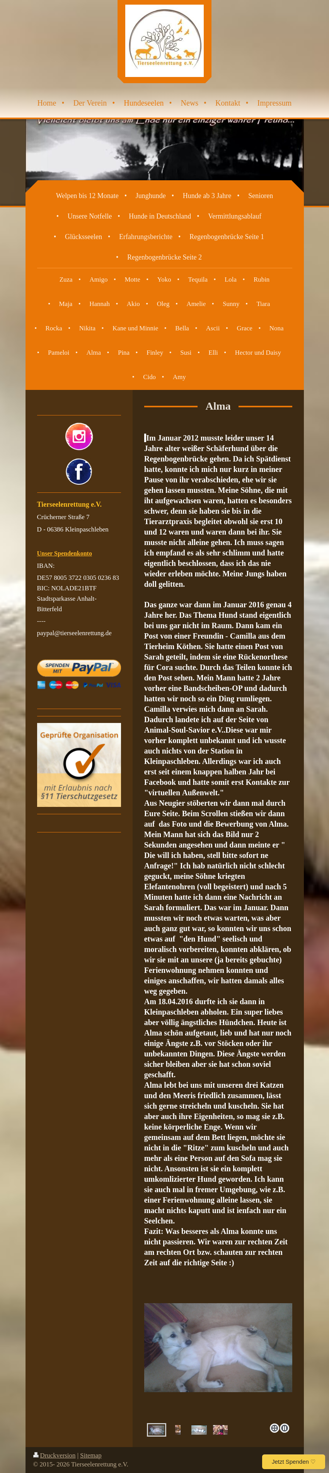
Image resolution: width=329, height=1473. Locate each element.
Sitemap (90, 1455)
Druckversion (54, 1455)
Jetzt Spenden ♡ (293, 1461)
